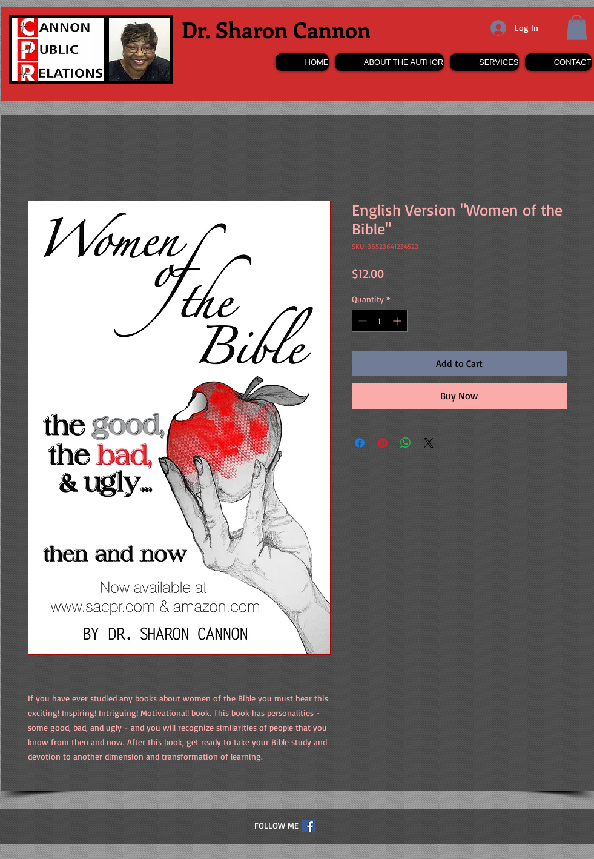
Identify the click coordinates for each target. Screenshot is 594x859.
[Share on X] (428, 443)
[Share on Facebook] (359, 443)
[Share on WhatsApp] (405, 443)
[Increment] (398, 320)
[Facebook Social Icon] (308, 826)
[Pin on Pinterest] (382, 443)
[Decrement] (361, 320)
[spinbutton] (380, 320)
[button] (576, 27)
